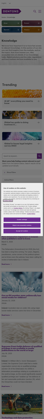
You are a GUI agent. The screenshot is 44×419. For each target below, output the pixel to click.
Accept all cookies (22, 231)
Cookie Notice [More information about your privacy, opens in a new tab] (31, 213)
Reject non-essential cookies (22, 225)
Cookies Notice (7, 200)
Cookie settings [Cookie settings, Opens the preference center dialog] (22, 219)
